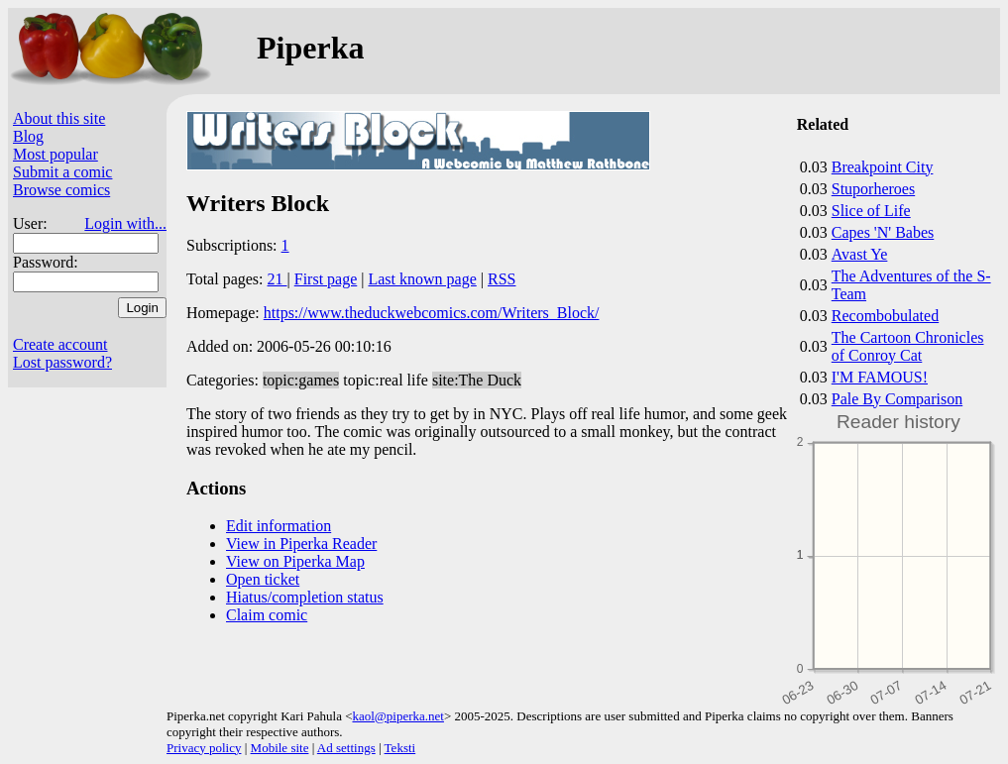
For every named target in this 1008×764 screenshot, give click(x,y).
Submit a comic (62, 172)
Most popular (55, 154)
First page (326, 279)
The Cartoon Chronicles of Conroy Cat (908, 346)
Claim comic (266, 614)
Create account (60, 344)
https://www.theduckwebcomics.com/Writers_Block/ (432, 312)
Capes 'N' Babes (883, 232)
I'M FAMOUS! (880, 377)
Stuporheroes (873, 188)
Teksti (400, 747)
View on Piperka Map (295, 561)
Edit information (278, 525)
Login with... (125, 223)
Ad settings (346, 747)
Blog (28, 136)
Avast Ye (860, 254)
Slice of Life (871, 210)
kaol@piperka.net (397, 716)
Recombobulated (885, 315)
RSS (501, 279)
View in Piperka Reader (301, 543)
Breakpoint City (883, 167)
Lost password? (62, 362)
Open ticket (262, 579)
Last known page (422, 279)
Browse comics (61, 189)
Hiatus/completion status (305, 597)
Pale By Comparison (897, 398)
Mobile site (280, 747)
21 (277, 279)
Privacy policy (204, 747)
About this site (59, 118)
